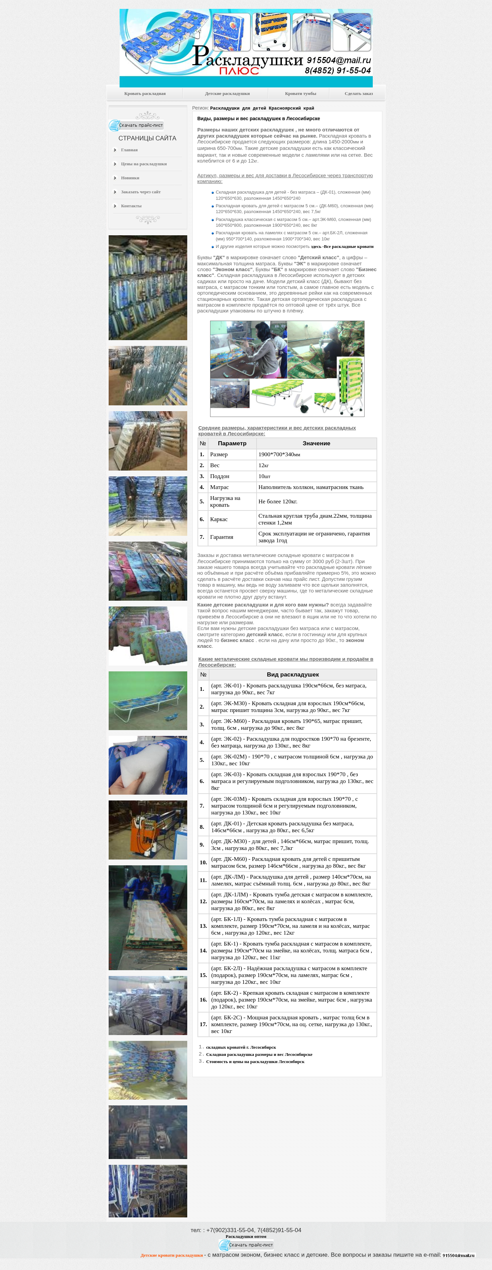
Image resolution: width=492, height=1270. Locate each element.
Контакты (131, 205)
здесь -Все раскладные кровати (342, 245)
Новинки (130, 177)
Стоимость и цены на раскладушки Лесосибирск (255, 1063)
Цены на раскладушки (144, 163)
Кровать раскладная (145, 93)
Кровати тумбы (300, 93)
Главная (129, 149)
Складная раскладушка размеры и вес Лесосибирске (259, 1055)
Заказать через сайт (141, 191)
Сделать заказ (359, 93)
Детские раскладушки (227, 93)
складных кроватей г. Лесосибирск (241, 1046)
